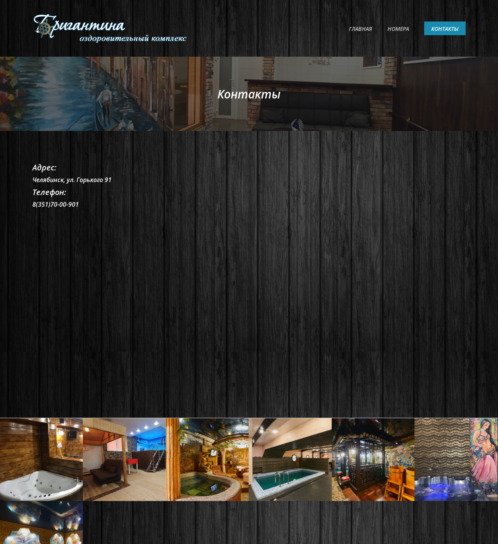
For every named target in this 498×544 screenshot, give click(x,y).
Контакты (445, 28)
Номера (398, 28)
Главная (360, 28)
